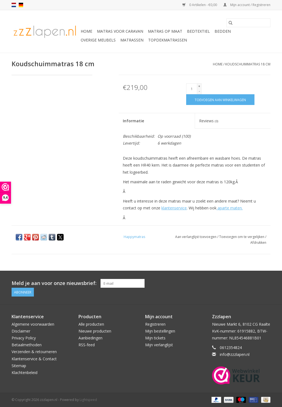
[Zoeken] (248, 22)
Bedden (223, 31)
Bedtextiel (198, 31)
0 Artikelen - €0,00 (200, 4)
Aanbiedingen (90, 337)
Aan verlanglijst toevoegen (196, 236)
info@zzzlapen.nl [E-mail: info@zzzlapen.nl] (235, 354)
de (21, 5)
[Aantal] (191, 88)
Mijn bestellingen (160, 331)
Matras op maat (165, 31)
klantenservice (174, 208)
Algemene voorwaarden (33, 324)
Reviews (208, 120)
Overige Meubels (98, 40)
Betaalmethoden (27, 344)
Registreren (155, 324)
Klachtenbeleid (24, 372)
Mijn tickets (155, 337)
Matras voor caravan (120, 31)
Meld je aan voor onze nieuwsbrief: (54, 283)
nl (14, 5)
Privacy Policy (24, 337)
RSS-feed (86, 344)
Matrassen (131, 40)
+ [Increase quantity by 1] (199, 86)
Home (86, 31)
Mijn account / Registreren (246, 4)
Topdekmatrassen (167, 40)
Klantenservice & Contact (34, 358)
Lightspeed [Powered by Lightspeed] (88, 399)
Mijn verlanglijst (159, 344)
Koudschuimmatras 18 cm (247, 64)
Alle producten (91, 324)
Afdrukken (258, 242)
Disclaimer (21, 331)
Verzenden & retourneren (34, 351)
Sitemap (19, 365)
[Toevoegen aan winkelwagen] (220, 99)
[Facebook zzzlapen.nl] (266, 283)
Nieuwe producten (94, 331)
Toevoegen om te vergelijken (242, 236)
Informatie (133, 120)
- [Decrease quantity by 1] (199, 91)
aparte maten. (229, 208)
